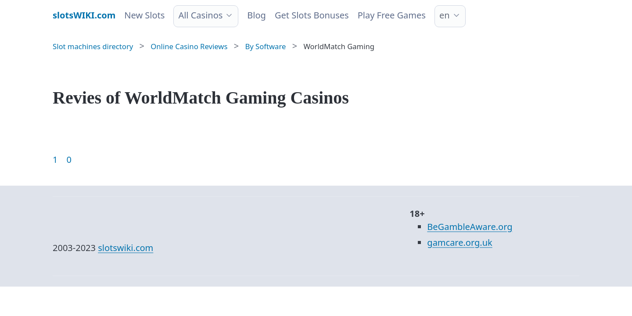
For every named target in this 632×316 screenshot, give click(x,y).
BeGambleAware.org (469, 227)
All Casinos (200, 15)
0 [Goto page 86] (68, 159)
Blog (256, 15)
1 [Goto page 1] (55, 159)
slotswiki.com (125, 248)
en (444, 15)
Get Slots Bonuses (312, 15)
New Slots (144, 15)
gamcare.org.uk (459, 242)
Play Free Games (392, 15)
